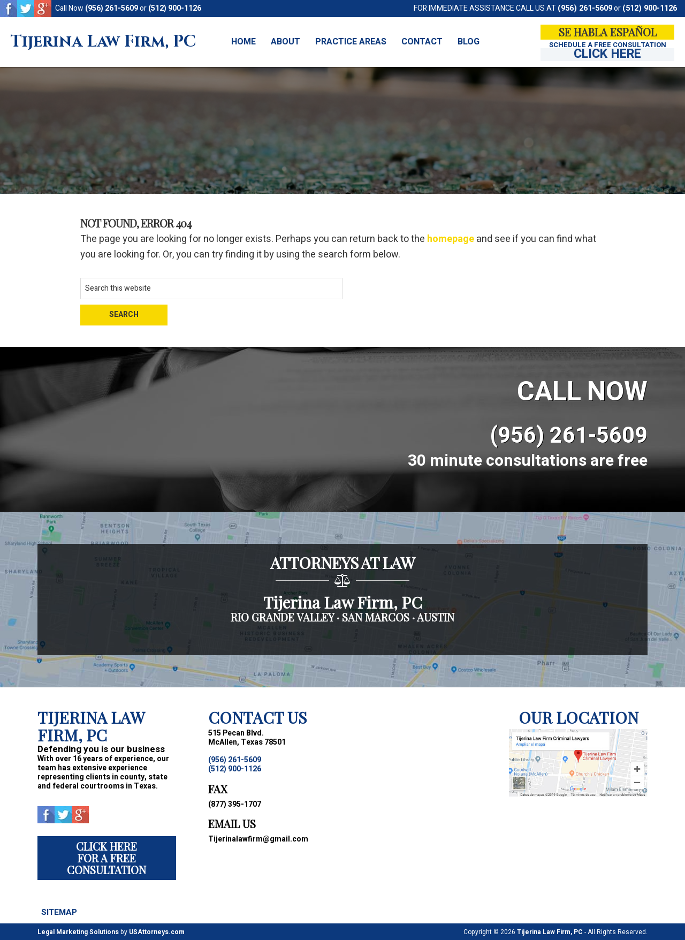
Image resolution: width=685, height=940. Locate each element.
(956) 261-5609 (111, 8)
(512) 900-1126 (174, 8)
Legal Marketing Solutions (78, 931)
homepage (450, 239)
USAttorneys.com (157, 931)
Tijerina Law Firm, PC (103, 42)
